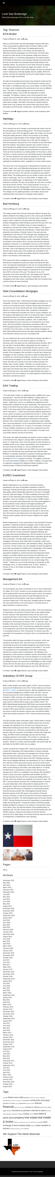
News (12, 111)
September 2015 (9, 995)
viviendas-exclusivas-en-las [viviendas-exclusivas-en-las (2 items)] (16, 1128)
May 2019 (6, 941)
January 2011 (7, 1079)
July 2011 (6, 1068)
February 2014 (8, 1007)
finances (31, 111)
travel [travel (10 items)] (38, 1125)
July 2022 (6, 899)
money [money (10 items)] (26, 1114)
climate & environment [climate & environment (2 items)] (16, 1100)
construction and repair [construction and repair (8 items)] (40, 1100)
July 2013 (6, 1023)
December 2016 (8, 972)
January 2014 (7, 1009)
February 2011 (8, 1077)
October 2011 (7, 1063)
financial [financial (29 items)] (8, 1106)
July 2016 (6, 983)
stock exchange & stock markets (38, 198)
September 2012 (9, 1047)
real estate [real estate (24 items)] (30, 1117)
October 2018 (7, 958)
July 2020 (6, 920)
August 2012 (7, 1049)
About (5, 870)
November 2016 (8, 974)
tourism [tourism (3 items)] (33, 1125)
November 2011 (8, 1061)
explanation (40, 1171)
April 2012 (6, 1058)
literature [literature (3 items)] (8, 1114)
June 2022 (6, 901)
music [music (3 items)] (31, 1114)
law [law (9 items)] (33, 1110)
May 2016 (6, 988)
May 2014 (6, 1000)
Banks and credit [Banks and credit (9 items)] (15, 1097)
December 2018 (8, 953)
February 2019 (8, 948)
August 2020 (7, 918)
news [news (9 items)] (35, 1114)
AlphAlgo (8, 118)
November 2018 (8, 955)
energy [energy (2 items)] (17, 1103)
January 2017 (7, 969)
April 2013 (6, 1030)
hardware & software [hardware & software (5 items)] (32, 1107)
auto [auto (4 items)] (6, 1097)
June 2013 (6, 1025)
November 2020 (8, 911)
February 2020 (8, 929)
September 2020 (9, 915)
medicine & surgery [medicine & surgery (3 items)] (17, 1114)
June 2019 (6, 939)
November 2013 (8, 1014)
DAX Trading (10, 385)
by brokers (24, 111)
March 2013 (7, 1032)
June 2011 (6, 1070)
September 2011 (9, 1065)
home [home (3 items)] (45, 1107)
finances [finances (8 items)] (38, 1103)
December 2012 (8, 1039)
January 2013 (7, 1037)
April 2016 (6, 990)
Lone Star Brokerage (14, 13)
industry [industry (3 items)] (9, 1110)
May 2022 (6, 904)
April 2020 (6, 927)
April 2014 (6, 1002)
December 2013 (8, 1011)
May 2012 (6, 1056)
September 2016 (9, 979)
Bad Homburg (11, 203)
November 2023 (8, 892)
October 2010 (7, 1084)
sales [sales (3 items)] (15, 1122)
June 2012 (6, 1054)
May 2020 (6, 925)
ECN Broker (10, 33)
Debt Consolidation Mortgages (20, 291)
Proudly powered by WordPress (20, 1171)
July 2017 (6, 960)
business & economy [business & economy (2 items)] (34, 1097)
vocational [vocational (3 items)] (26, 1128)
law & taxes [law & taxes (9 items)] (40, 1110)
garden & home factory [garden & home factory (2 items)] (19, 1107)
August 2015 (7, 997)
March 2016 (7, 993)
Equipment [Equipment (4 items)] (22, 1103)
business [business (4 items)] (26, 1097)
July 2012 (6, 1051)
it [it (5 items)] (31, 1110)
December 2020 (8, 908)
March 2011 (7, 1075)
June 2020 (6, 922)
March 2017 (7, 967)
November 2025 (8, 880)
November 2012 (8, 1042)
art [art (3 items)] (3, 1097)
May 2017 (6, 965)
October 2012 (7, 1044)
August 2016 (7, 981)
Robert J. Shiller (10, 690)
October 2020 (7, 913)
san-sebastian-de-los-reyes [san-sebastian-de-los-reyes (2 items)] (24, 1122)
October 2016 (7, 976)
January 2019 (7, 950)
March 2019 (7, 946)
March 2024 (7, 887)
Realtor (15, 458)
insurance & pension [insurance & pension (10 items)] (21, 1110)
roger (26, 39)
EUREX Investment (14, 475)
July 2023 (6, 894)
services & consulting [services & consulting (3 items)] (37, 1122)
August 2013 (7, 1021)
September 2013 (9, 1018)
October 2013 (7, 1016)
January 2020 (7, 932)
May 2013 (6, 1028)
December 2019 (8, 934)
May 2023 (6, 897)
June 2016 (6, 986)
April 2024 (6, 885)
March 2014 (7, 1004)
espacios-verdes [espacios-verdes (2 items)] (30, 1103)
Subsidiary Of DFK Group (17, 675)
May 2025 (6, 883)
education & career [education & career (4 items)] (9, 1103)
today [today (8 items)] (28, 1125)
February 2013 (8, 1035)
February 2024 (8, 890)
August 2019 (7, 936)
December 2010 (8, 1082)
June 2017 (6, 962)
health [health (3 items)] (42, 1107)
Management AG (12, 579)
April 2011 (6, 1072)
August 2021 (7, 906)
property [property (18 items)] (19, 1117)
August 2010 (7, 1086)
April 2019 (6, 943)
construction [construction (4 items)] (26, 1100)
